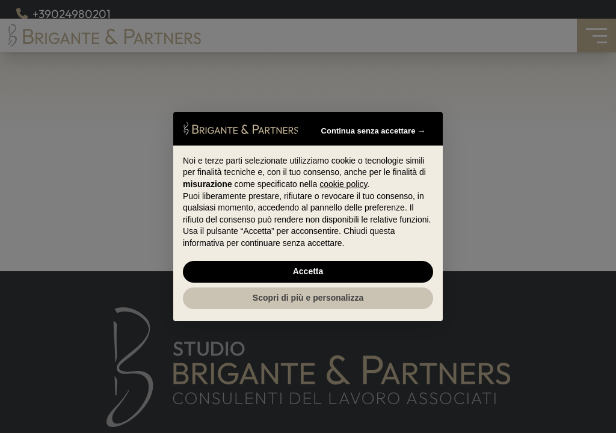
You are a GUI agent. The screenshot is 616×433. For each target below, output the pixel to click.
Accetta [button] (308, 271)
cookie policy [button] (343, 184)
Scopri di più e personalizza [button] (308, 297)
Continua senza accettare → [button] (373, 130)
